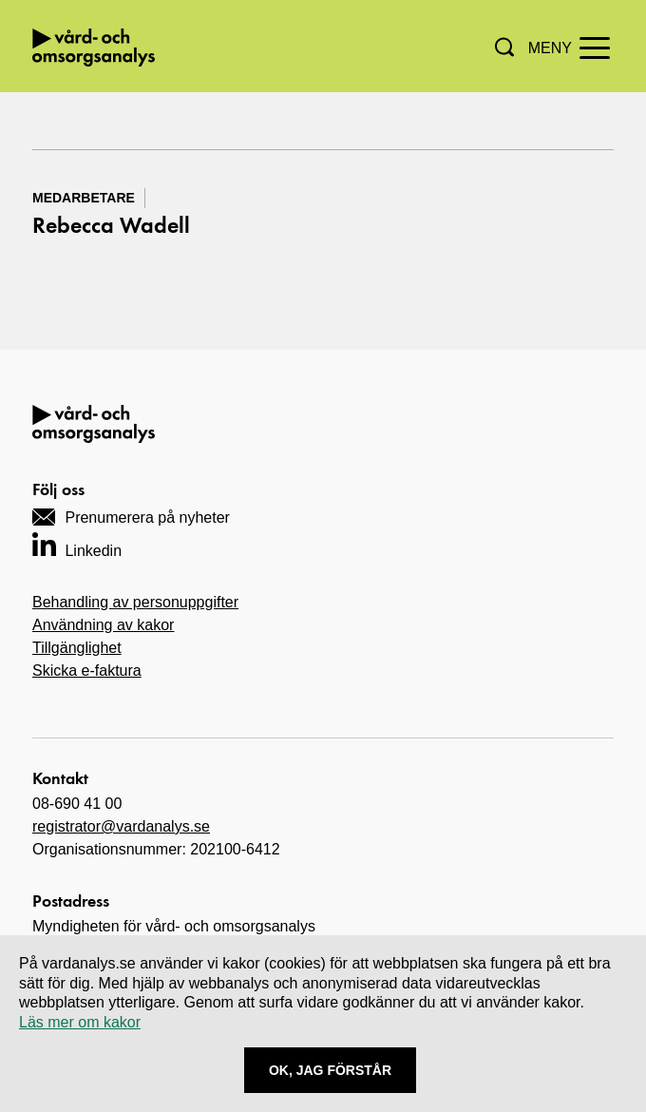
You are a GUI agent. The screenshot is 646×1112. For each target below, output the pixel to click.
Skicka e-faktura (87, 670)
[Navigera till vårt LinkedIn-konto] (77, 544)
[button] (504, 47)
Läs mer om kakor (80, 1022)
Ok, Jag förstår (330, 1070)
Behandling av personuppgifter (135, 602)
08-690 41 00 (77, 804)
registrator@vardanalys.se (121, 826)
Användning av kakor (103, 625)
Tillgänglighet (77, 648)
